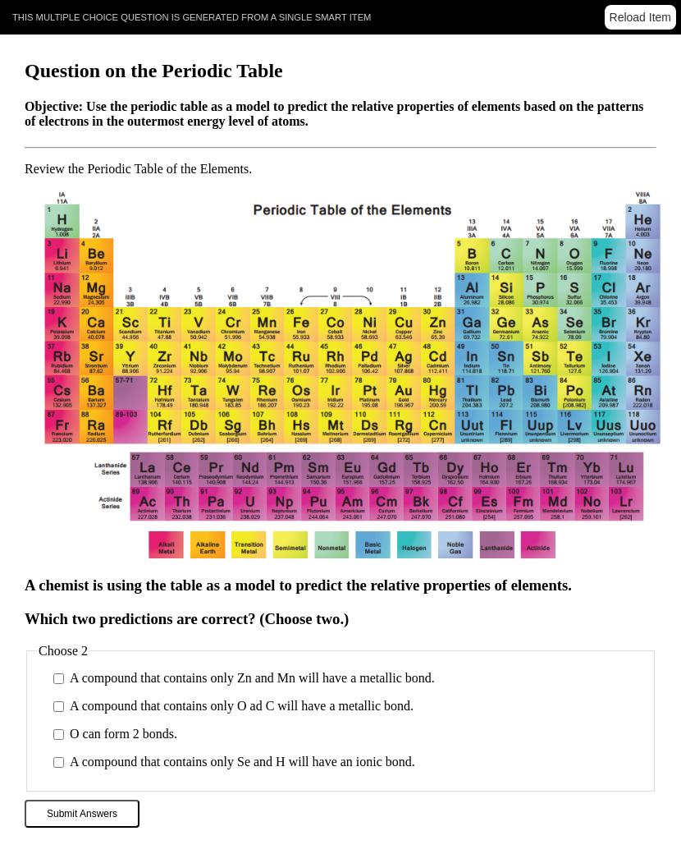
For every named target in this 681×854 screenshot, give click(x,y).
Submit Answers (82, 814)
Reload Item (640, 17)
